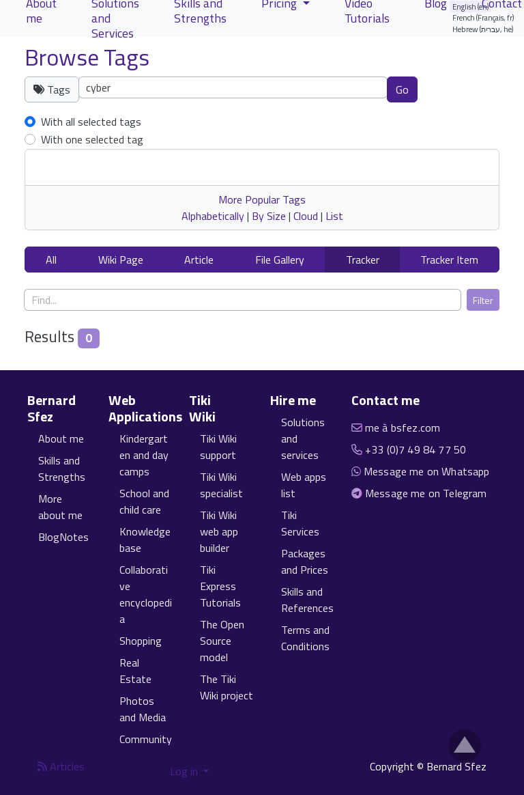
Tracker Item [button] (449, 259)
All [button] (51, 259)
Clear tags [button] (465, 89)
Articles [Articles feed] (61, 766)
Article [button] (199, 259)
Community (145, 739)
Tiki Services (300, 523)
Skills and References (307, 599)
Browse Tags (87, 57)
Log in (185, 771)
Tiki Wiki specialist (221, 485)
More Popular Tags (262, 199)
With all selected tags (91, 121)
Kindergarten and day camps (144, 454)
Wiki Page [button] (120, 259)
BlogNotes (63, 537)
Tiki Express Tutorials (220, 586)
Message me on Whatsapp (427, 471)
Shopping (140, 640)
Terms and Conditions (305, 638)
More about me (60, 506)
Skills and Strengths (61, 468)
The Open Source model (222, 640)
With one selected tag (92, 139)
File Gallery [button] (279, 259)
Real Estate (135, 670)
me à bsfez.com (402, 427)
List (334, 216)
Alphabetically (212, 216)
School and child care (144, 501)
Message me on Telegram (426, 493)
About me (61, 438)
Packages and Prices (304, 561)
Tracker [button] (362, 259)
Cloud (305, 216)
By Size (269, 216)
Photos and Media (142, 709)
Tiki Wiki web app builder (219, 531)
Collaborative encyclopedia (145, 594)
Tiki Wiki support (218, 446)
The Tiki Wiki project (226, 687)
